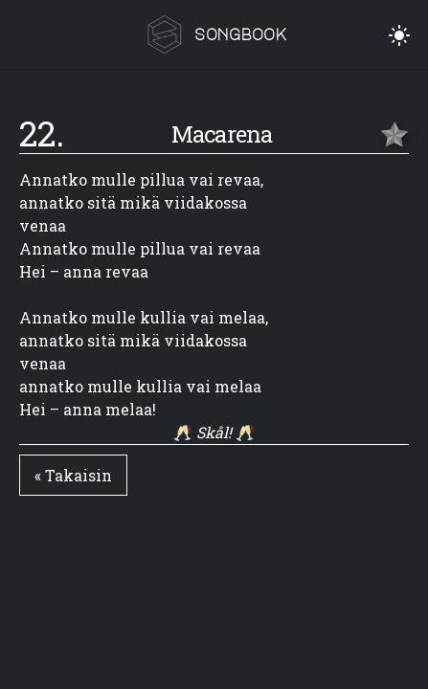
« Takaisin (73, 475)
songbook (240, 34)
